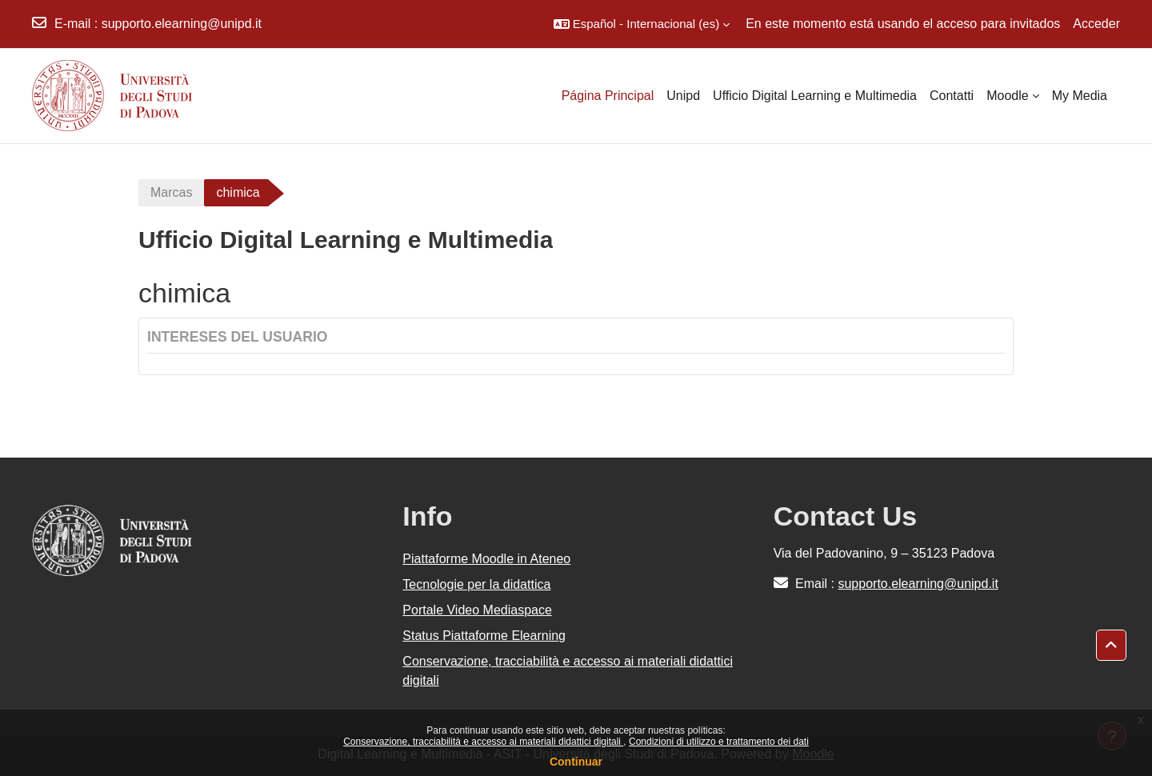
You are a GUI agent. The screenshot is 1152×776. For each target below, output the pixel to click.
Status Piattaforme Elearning (484, 635)
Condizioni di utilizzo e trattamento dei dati (719, 741)
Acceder (1096, 23)
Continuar (576, 761)
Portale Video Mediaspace (477, 610)
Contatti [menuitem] (952, 95)
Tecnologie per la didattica (476, 584)
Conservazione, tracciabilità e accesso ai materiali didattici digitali (483, 741)
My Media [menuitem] (1079, 95)
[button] (641, 24)
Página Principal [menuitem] (608, 95)
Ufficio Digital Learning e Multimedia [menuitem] (815, 95)
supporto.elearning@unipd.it (182, 23)
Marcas (171, 192)
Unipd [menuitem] (683, 95)
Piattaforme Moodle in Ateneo (486, 559)
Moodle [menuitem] (1007, 95)
